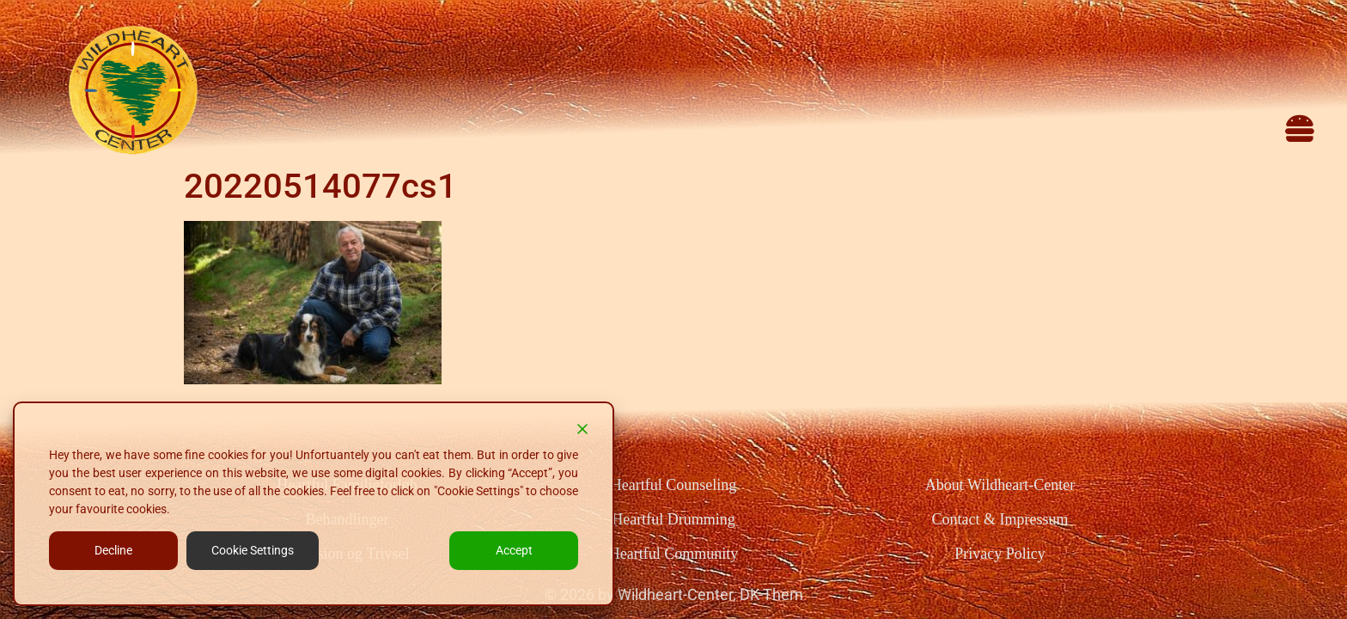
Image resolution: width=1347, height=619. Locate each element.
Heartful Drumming (673, 519)
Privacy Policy (999, 553)
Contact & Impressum (999, 519)
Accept (514, 550)
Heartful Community (673, 553)
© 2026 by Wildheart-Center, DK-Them (674, 594)
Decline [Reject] (113, 550)
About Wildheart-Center (1000, 484)
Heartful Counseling (673, 484)
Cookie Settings (252, 550)
